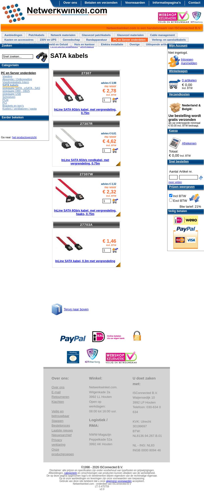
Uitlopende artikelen (159, 44)
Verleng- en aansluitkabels (169, 39)
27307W (86, 174)
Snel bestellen (179, 161)
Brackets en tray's (13, 105)
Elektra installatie (112, 44)
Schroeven (8, 96)
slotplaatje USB (11, 93)
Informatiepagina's (167, 2)
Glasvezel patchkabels (96, 35)
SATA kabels (10, 85)
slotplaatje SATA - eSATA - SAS (21, 88)
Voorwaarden (135, 2)
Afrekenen (189, 143)
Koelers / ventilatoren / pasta (19, 108)
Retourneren (60, 397)
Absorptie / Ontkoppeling (17, 79)
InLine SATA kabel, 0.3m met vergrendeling (85, 261)
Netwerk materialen (63, 35)
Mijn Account (178, 45)
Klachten (57, 402)
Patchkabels (36, 35)
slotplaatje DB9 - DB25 (16, 90)
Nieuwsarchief (61, 435)
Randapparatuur (96, 39)
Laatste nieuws (62, 430)
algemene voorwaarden (119, 481)
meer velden (175, 182)
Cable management (162, 35)
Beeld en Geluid (58, 44)
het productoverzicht (24, 137)
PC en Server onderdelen (130, 39)
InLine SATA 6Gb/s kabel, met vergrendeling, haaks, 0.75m (85, 212)
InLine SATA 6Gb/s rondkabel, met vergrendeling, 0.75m (85, 161)
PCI (4, 102)
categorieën (70, 473)
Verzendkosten (179, 94)
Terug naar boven (76, 309)
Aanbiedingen (13, 35)
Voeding (7, 76)
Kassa (173, 130)
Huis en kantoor (84, 44)
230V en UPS (48, 39)
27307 (86, 73)
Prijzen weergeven (182, 187)
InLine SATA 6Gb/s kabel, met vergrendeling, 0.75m (85, 111)
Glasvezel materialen (130, 35)
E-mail (56, 392)
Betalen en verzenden (101, 2)
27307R (86, 124)
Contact (194, 2)
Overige (135, 44)
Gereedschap (71, 39)
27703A (86, 225)
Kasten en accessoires (19, 39)
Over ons (70, 2)
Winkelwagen (178, 71)
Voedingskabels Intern (15, 82)
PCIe (5, 99)
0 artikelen (189, 80)
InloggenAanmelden (189, 61)
